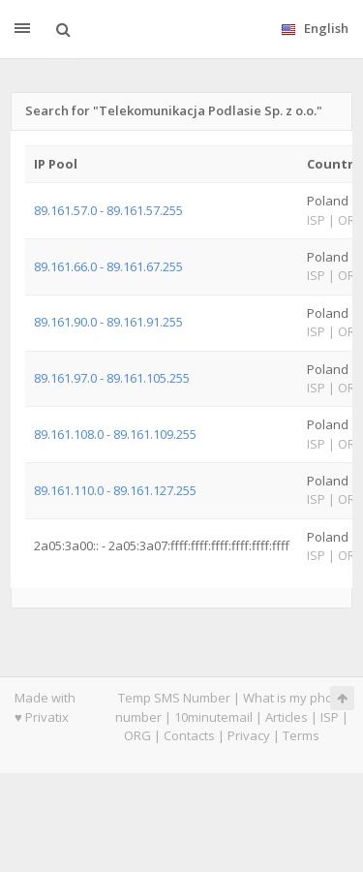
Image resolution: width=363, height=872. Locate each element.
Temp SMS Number (174, 697)
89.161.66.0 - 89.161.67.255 (108, 266)
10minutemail (213, 717)
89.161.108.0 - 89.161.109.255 (115, 434)
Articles (286, 717)
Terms (301, 735)
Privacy (248, 735)
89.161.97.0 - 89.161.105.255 (112, 378)
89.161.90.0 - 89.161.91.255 (108, 321)
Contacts (189, 735)
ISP (331, 717)
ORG (137, 735)
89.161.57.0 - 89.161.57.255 (108, 210)
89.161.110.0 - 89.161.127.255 (115, 490)
